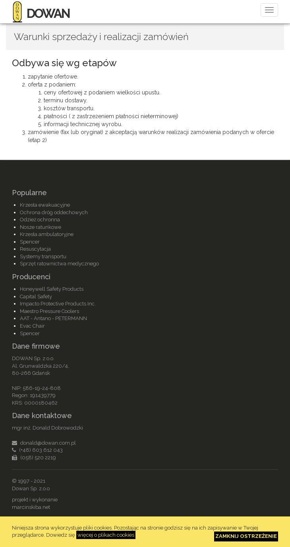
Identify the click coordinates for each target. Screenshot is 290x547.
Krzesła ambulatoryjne (46, 234)
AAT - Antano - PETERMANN (53, 318)
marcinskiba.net (31, 507)
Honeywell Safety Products (51, 289)
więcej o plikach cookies (105, 535)
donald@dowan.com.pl (48, 443)
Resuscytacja (35, 249)
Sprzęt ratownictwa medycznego (59, 264)
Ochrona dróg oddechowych (54, 212)
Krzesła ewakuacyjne (45, 205)
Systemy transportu (43, 256)
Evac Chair (32, 326)
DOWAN (41, 13)
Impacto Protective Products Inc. (58, 304)
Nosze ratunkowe (40, 227)
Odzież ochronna (40, 220)
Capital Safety (36, 296)
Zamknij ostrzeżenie (246, 536)
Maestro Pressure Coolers (49, 311)
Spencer (30, 242)
